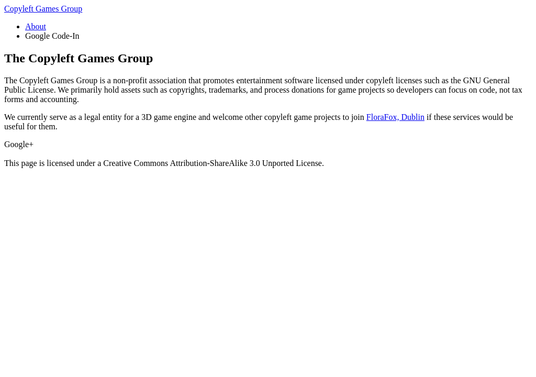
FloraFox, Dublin (395, 117)
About (35, 26)
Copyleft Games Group (43, 8)
